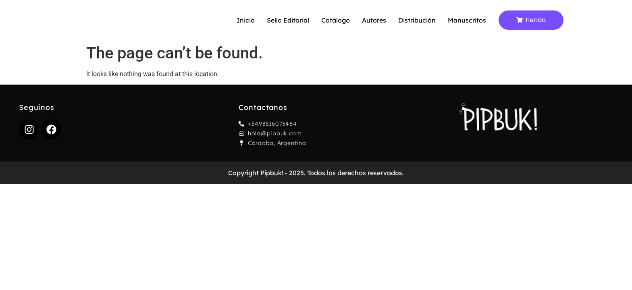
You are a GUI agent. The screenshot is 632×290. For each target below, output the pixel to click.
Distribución (417, 20)
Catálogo (335, 20)
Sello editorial (288, 20)
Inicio (246, 20)
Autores (374, 20)
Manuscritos (467, 20)
